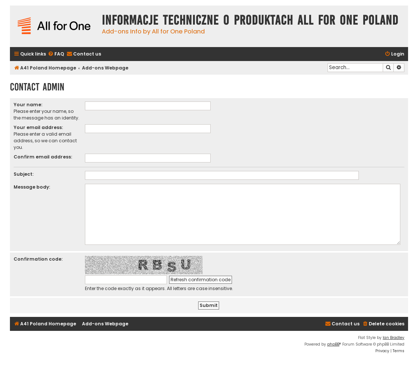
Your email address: (38, 127)
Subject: (23, 174)
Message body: (32, 187)
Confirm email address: (43, 157)
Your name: (28, 104)
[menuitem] (56, 54)
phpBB (333, 344)
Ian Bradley (393, 337)
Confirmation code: (38, 259)
